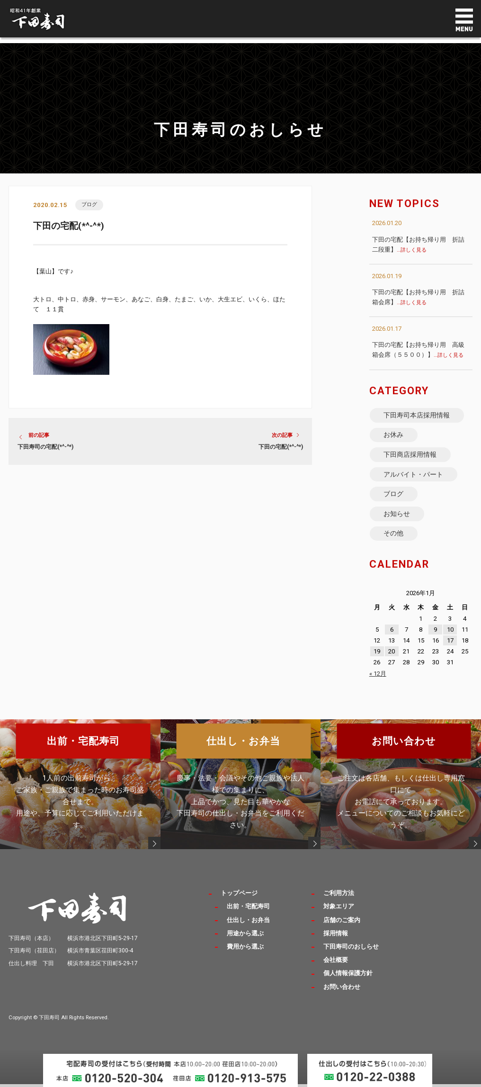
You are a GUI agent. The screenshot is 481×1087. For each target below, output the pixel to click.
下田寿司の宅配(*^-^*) (45, 447)
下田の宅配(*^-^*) (280, 447)
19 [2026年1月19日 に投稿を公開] (377, 660)
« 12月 (377, 682)
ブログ (90, 204)
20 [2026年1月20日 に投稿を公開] (391, 660)
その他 (394, 541)
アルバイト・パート (414, 478)
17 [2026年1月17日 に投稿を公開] (450, 649)
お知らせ (397, 521)
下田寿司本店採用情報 (417, 415)
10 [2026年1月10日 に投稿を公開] (450, 638)
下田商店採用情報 (410, 458)
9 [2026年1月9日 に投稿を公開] (435, 638)
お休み (394, 436)
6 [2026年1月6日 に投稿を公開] (391, 638)
